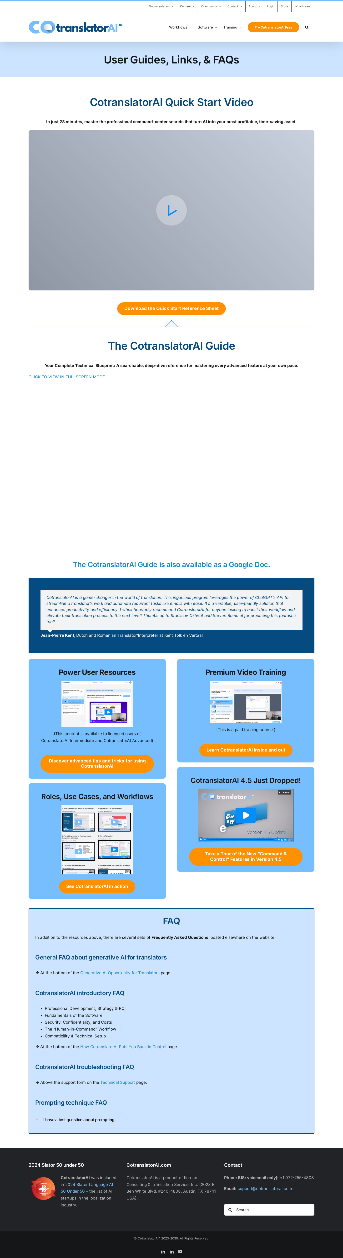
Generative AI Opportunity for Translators (120, 972)
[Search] (230, 1210)
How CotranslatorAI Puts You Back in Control (123, 1046)
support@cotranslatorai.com (265, 1188)
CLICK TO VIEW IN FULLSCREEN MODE (67, 377)
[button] (306, 26)
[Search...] (269, 1210)
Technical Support (117, 1082)
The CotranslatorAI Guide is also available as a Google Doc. (171, 564)
